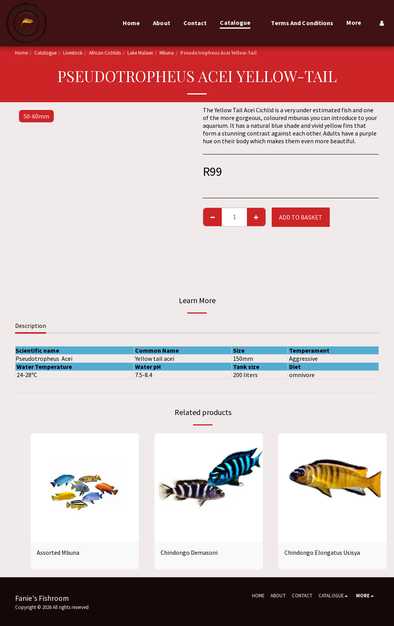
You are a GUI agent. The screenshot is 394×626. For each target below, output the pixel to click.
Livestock (72, 53)
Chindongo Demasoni (189, 552)
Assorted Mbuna (58, 552)
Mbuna (166, 53)
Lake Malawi (140, 53)
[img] (85, 487)
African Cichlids (105, 53)
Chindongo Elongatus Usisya (322, 552)
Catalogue (45, 53)
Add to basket (300, 217)
